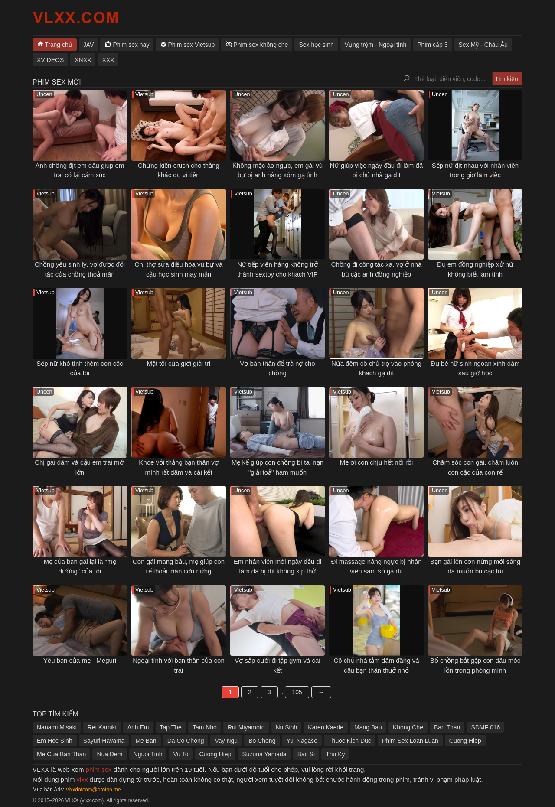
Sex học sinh (316, 44)
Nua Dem (109, 754)
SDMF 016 (485, 727)
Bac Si (306, 754)
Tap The (171, 727)
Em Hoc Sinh (54, 740)
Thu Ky (335, 754)
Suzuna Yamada (264, 754)
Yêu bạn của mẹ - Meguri (79, 660)
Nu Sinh (286, 727)
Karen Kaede (325, 727)
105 (297, 692)
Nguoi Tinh (148, 754)
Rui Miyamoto (246, 727)
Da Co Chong (185, 740)
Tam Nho (205, 727)
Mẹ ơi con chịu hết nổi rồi (376, 462)
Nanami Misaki (57, 727)
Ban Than (447, 727)
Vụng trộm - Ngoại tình (376, 44)
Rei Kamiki (102, 727)
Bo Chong (261, 740)
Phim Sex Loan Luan (410, 740)
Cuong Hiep (465, 740)
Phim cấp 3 (432, 44)
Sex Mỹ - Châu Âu (483, 44)
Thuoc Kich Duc (349, 740)
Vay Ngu (226, 740)
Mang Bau (368, 727)
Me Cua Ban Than (61, 754)
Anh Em (138, 727)
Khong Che (408, 727)
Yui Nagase (301, 740)
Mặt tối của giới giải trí (178, 363)
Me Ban (145, 740)
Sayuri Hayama (104, 740)
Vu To (180, 754)
